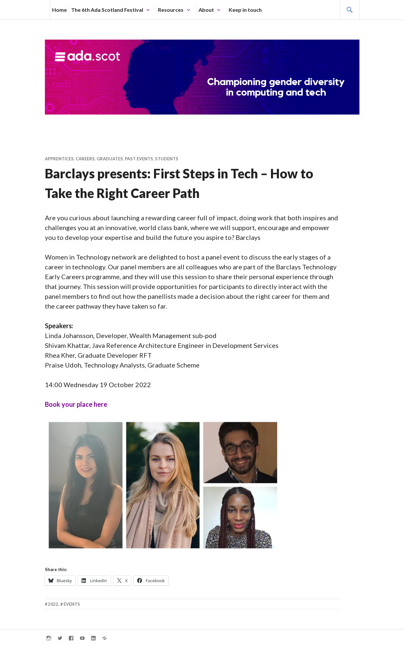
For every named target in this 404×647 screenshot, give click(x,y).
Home (59, 10)
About (206, 10)
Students (166, 158)
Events (72, 604)
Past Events (139, 158)
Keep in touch (245, 10)
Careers (85, 158)
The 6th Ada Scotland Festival (107, 10)
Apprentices (59, 158)
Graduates (110, 158)
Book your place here (76, 404)
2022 (53, 604)
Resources (170, 10)
